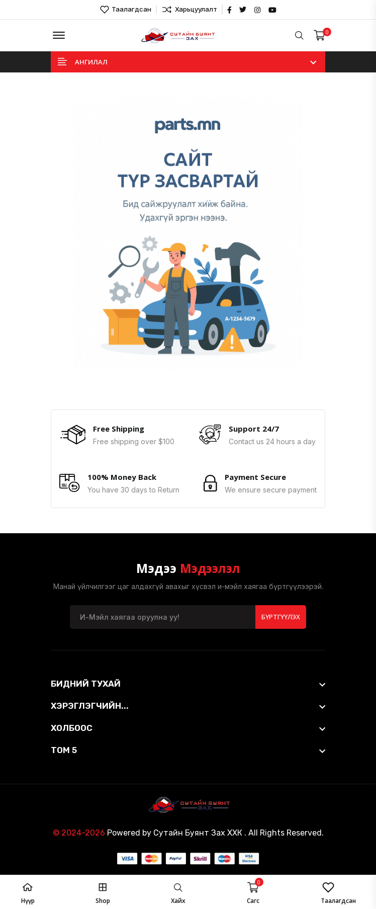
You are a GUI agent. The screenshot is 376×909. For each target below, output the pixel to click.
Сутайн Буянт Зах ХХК (197, 832)
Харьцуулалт (189, 9)
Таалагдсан (125, 9)
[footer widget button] (188, 682)
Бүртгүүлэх (280, 615)
